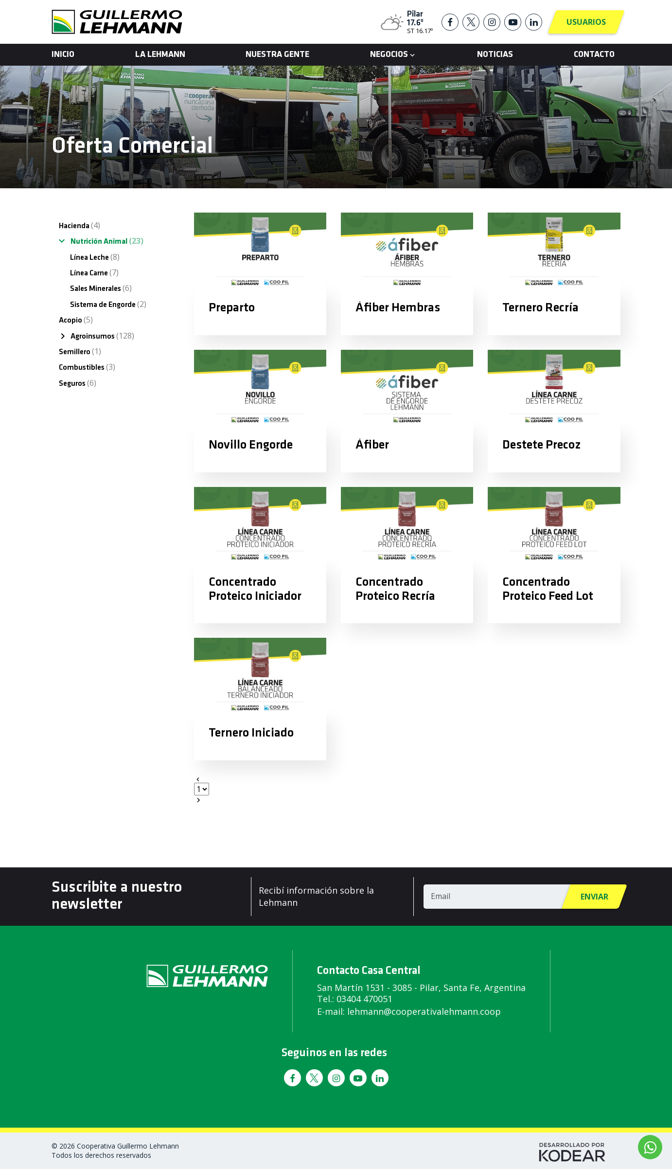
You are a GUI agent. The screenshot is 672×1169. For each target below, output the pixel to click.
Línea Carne (94, 272)
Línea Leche (95, 257)
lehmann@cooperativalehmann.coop (424, 1011)
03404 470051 (364, 999)
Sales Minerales (101, 288)
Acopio (76, 319)
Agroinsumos (102, 335)
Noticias (495, 54)
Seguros (77, 383)
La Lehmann (160, 54)
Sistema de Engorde (108, 304)
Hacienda (79, 225)
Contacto (594, 54)
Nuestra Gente (277, 54)
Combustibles (87, 366)
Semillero (80, 351)
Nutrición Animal (107, 240)
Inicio (63, 54)
